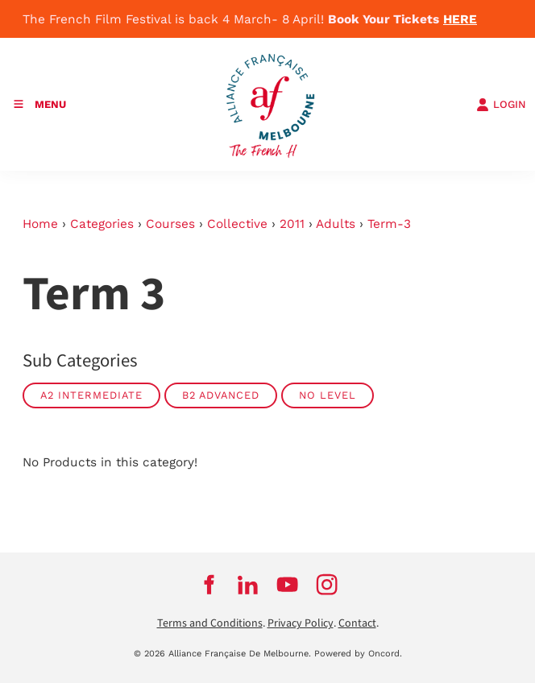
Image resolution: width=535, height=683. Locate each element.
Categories (102, 224)
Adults (335, 224)
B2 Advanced (220, 395)
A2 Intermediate (91, 395)
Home (40, 224)
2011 (292, 224)
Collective (237, 224)
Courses (170, 224)
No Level (327, 395)
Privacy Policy (301, 623)
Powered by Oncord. (358, 653)
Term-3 (389, 224)
